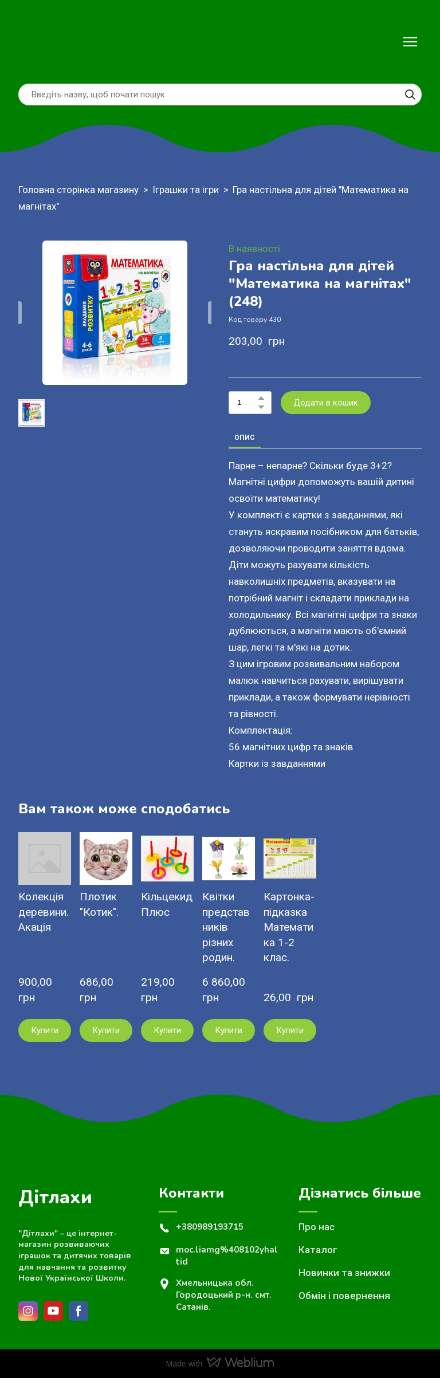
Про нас (316, 1227)
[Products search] (220, 94)
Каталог (317, 1249)
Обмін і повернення (344, 1295)
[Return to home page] (43, 41)
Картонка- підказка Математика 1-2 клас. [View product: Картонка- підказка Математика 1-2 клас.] (289, 927)
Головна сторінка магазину (78, 189)
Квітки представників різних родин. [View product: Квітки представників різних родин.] (226, 927)
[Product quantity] (247, 402)
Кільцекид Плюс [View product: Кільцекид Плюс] (166, 904)
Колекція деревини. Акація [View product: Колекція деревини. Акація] (43, 912)
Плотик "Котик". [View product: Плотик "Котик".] (99, 904)
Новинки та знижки (344, 1272)
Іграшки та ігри (185, 189)
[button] (410, 94)
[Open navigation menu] (410, 41)
